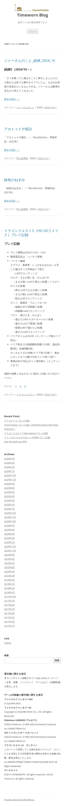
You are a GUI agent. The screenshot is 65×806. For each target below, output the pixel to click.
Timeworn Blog (32, 15)
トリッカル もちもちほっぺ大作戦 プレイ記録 (27, 437)
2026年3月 (9, 462)
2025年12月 (10, 475)
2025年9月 (9, 483)
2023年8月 (9, 554)
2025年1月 (9, 508)
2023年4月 (9, 563)
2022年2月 (9, 575)
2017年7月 (9, 600)
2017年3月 (9, 617)
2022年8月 (9, 567)
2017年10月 (10, 596)
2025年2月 (9, 504)
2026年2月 (9, 467)
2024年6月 (9, 533)
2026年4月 (9, 458)
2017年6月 (9, 604)
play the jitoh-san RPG (15, 441)
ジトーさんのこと (25, 107)
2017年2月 (9, 621)
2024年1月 (9, 542)
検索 (6, 655)
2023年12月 (10, 546)
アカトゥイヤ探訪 (18, 129)
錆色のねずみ (14, 179)
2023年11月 (10, 550)
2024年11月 (10, 517)
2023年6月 (9, 558)
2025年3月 (9, 500)
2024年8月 (9, 529)
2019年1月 (9, 584)
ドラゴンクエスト (25, 394)
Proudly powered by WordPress (19, 799)
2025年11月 (10, 479)
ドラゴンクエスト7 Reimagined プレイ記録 (26, 433)
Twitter (7, 642)
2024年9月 (9, 525)
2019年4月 (9, 579)
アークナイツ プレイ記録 (16, 420)
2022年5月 (9, 571)
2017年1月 (9, 625)
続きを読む (11, 99)
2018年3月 (9, 588)
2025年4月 (9, 496)
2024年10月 (10, 521)
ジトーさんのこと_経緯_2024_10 (29, 60)
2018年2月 (9, 592)
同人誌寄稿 (22, 158)
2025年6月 (9, 492)
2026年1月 (9, 471)
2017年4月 (9, 613)
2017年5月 (9, 609)
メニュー (32, 31)
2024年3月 (9, 538)
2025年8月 (9, 487)
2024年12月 (10, 513)
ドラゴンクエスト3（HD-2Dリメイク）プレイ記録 (31, 232)
